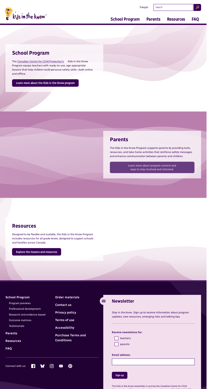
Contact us (63, 305)
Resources (176, 19)
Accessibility (64, 328)
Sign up (119, 375)
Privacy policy (65, 312)
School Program (125, 19)
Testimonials (16, 326)
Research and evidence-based (27, 314)
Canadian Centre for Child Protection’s (40, 61)
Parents (153, 19)
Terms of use (64, 320)
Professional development (25, 309)
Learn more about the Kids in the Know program (45, 83)
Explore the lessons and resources (36, 252)
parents (122, 344)
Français (144, 7)
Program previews (20, 303)
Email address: (121, 354)
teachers (122, 338)
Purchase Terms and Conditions (70, 337)
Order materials (67, 297)
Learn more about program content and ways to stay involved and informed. (152, 167)
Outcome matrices (20, 320)
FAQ (195, 19)
